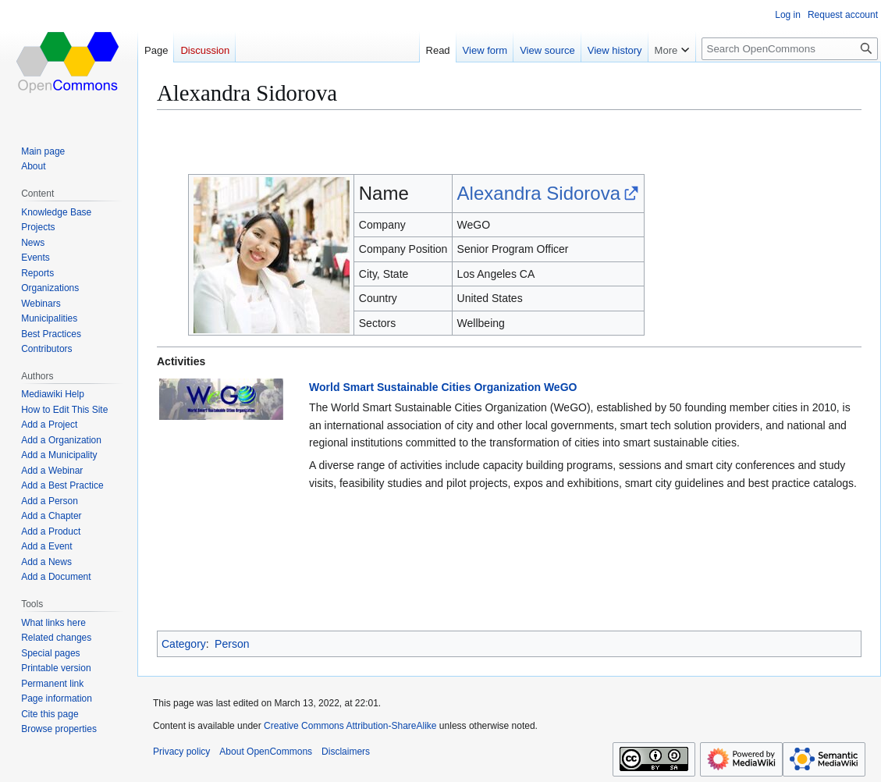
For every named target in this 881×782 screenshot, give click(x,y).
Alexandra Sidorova (538, 193)
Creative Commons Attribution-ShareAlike (350, 725)
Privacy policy (181, 751)
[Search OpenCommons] (790, 48)
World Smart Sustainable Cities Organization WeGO (443, 387)
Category (184, 644)
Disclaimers (345, 751)
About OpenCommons (265, 751)
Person (232, 644)
